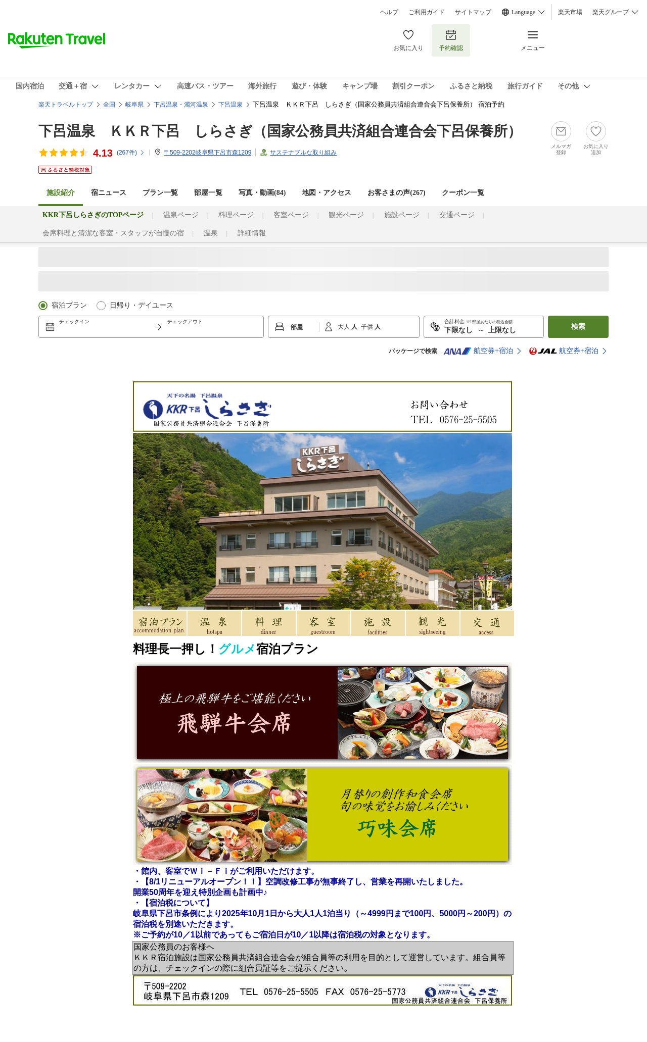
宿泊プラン (69, 305)
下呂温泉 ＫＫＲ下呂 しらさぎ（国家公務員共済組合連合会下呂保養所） (280, 131)
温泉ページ (181, 215)
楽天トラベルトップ (65, 104)
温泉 (211, 233)
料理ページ (236, 215)
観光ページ (346, 215)
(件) (131, 153)
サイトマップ (473, 12)
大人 (344, 326)
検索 (578, 326)
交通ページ (457, 215)
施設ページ (402, 215)
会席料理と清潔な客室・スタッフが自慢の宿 (113, 233)
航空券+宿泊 (478, 351)
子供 (368, 326)
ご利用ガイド (426, 12)
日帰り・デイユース (141, 305)
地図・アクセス (326, 192)
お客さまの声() (396, 192)
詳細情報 (252, 233)
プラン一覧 (160, 192)
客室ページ (291, 215)
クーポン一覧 (463, 192)
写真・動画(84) (262, 192)
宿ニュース (108, 192)
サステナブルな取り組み (303, 152)
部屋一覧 (208, 192)
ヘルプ (389, 12)
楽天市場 (570, 12)
